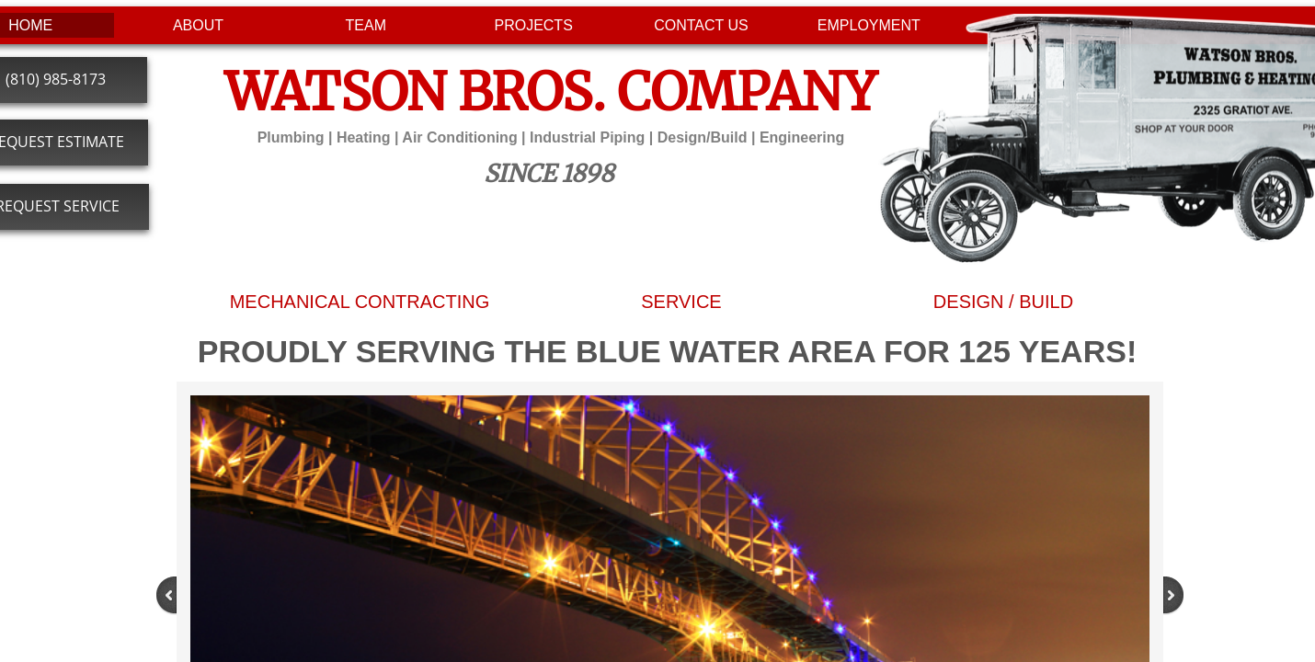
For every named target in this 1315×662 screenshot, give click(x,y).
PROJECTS (533, 25)
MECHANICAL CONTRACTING (360, 301)
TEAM (366, 25)
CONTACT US (701, 25)
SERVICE (681, 301)
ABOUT (198, 25)
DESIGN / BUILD (1003, 301)
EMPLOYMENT (869, 25)
